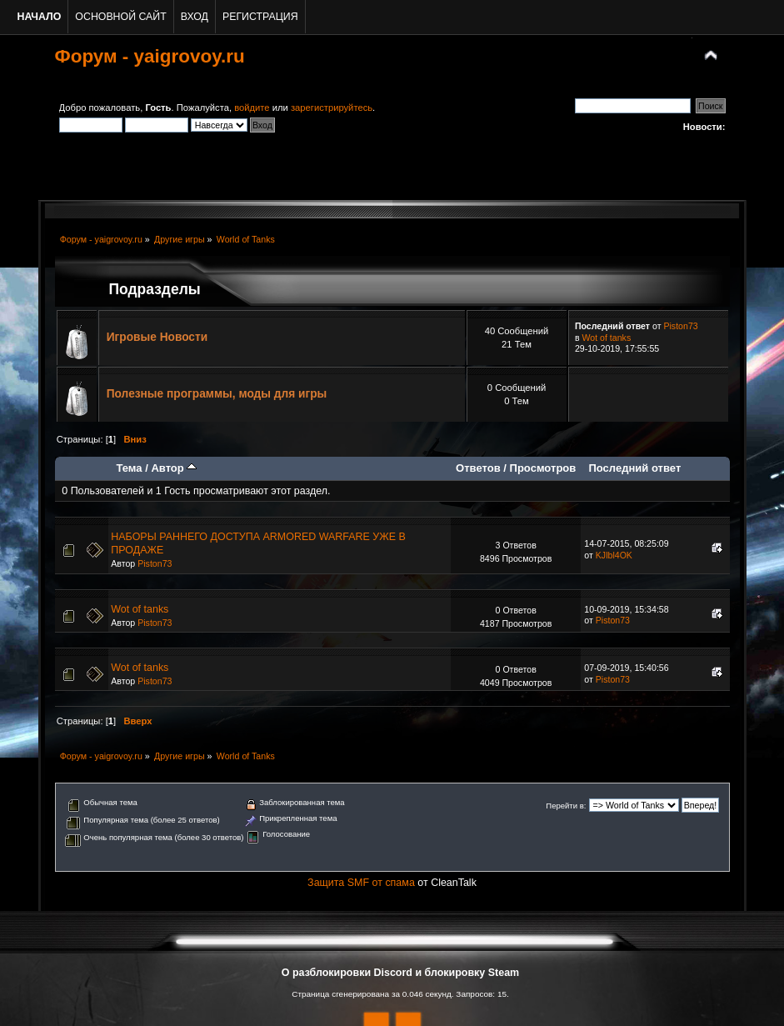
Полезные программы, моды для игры (217, 394)
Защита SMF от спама (361, 882)
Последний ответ (634, 468)
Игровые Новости (157, 337)
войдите (251, 108)
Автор (174, 468)
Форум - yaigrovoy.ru (150, 56)
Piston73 (680, 326)
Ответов (478, 468)
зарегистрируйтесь (331, 108)
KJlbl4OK (614, 555)
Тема (129, 468)
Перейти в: (566, 805)
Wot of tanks (607, 338)
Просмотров (543, 468)
